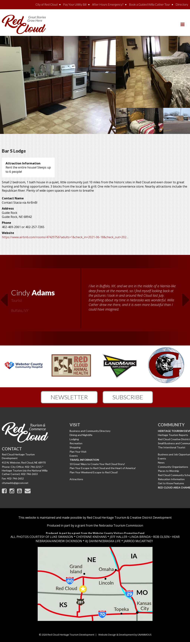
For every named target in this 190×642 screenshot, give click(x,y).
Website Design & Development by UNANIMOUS (125, 634)
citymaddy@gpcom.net (15, 482)
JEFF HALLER (118, 537)
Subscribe (127, 397)
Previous (4, 297)
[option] (95, 300)
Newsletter (69, 397)
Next (186, 297)
